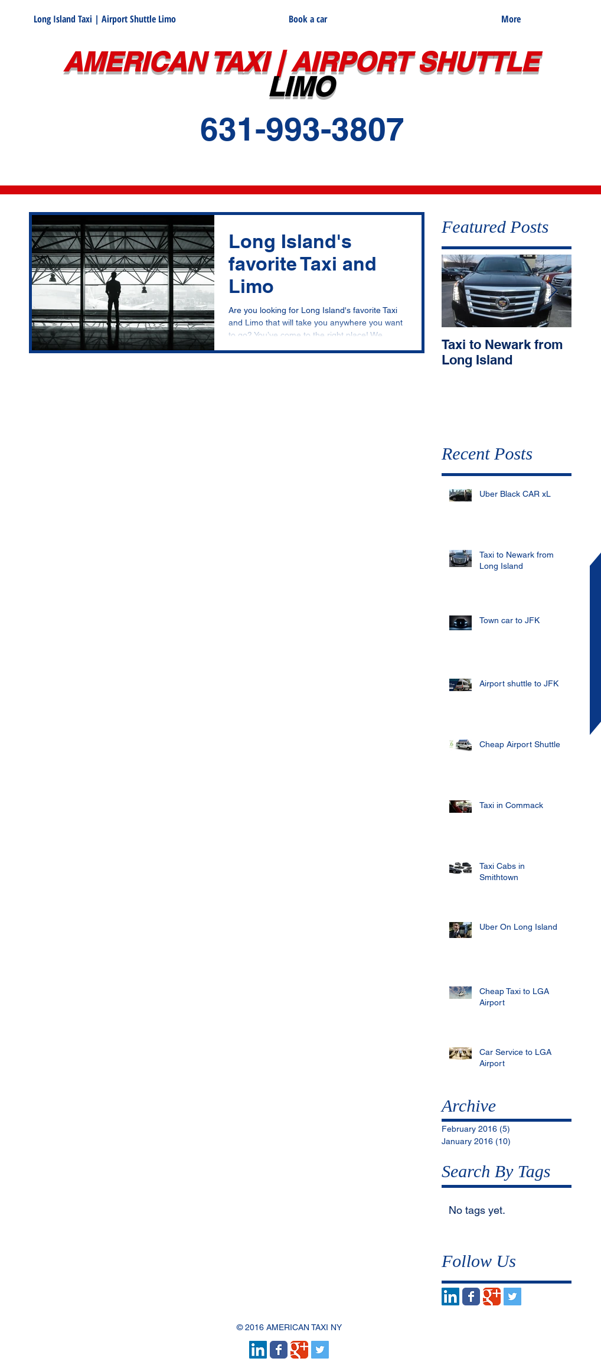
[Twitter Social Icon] (512, 1296)
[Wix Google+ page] (492, 1296)
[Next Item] (552, 291)
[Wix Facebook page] (471, 1296)
